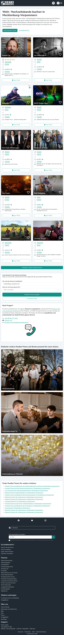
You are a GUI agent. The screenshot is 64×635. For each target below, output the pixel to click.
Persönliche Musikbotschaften (9, 579)
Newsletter (4, 619)
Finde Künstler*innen (10, 30)
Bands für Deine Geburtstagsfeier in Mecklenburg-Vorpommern (24, 493)
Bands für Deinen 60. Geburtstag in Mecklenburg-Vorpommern (24, 499)
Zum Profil (17, 80)
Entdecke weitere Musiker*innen (32, 267)
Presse (3, 615)
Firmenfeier (4, 571)
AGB (33, 632)
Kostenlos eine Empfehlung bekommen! (16, 322)
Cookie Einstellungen (41, 632)
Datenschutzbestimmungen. (46, 540)
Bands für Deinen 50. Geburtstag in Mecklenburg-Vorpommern (24, 497)
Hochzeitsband (5, 564)
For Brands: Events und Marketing (10, 598)
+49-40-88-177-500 (11, 318)
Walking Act (4, 591)
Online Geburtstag (6, 585)
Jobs (2, 613)
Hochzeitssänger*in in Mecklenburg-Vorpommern (20, 501)
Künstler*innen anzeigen (32, 295)
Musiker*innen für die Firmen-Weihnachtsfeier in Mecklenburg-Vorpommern (28, 504)
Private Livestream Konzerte (8, 583)
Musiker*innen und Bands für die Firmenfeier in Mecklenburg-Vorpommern (27, 506)
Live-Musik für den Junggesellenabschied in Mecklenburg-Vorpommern (26, 490)
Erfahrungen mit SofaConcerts (9, 609)
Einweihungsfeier (5, 589)
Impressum (20, 632)
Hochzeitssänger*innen (7, 567)
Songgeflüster (4, 600)
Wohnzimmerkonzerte (6, 560)
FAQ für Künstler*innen (7, 547)
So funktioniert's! (24, 30)
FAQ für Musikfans (6, 549)
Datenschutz (28, 632)
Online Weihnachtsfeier (7, 575)
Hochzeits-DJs (4, 569)
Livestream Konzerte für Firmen (9, 581)
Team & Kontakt (5, 607)
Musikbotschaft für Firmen (8, 577)
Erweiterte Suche (32, 299)
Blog (2, 611)
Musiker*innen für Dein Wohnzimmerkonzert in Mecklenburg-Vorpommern (27, 488)
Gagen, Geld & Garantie (7, 551)
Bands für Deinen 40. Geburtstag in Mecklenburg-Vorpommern (24, 512)
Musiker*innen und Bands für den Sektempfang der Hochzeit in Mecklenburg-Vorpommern (32, 486)
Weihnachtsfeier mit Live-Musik (9, 573)
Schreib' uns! (8, 320)
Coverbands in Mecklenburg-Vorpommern (17, 508)
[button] (59, 3)
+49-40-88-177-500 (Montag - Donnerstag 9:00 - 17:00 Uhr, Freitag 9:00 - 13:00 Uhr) (18, 627)
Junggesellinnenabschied (7, 587)
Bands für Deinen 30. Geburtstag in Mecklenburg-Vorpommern (24, 510)
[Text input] (30, 537)
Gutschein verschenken (7, 553)
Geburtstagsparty (5, 562)
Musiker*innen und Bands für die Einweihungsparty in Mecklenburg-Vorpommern (29, 495)
